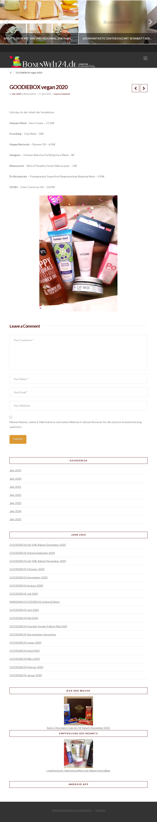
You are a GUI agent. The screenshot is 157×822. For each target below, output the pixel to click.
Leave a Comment (62, 94)
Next (149, 22)
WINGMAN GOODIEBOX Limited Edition (34, 601)
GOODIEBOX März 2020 (24, 658)
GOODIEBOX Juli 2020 (23, 593)
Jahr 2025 (15, 519)
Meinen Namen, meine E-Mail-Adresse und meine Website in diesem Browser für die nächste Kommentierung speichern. (75, 424)
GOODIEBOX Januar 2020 (25, 675)
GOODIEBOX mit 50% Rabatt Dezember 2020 (37, 544)
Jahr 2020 (16, 94)
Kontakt (100, 810)
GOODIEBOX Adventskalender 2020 (32, 553)
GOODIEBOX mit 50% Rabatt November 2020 (37, 561)
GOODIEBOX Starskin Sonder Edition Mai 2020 (38, 626)
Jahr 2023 (15, 503)
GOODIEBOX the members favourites (32, 634)
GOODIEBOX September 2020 (28, 577)
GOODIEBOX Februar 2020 (26, 667)
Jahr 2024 (15, 511)
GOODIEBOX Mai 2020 (23, 618)
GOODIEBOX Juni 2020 (24, 610)
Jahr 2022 (15, 495)
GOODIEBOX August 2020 (26, 585)
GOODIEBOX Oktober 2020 (26, 569)
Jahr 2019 (15, 470)
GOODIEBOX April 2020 (24, 650)
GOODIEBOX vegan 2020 (25, 642)
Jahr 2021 (15, 486)
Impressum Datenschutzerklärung (72, 810)
